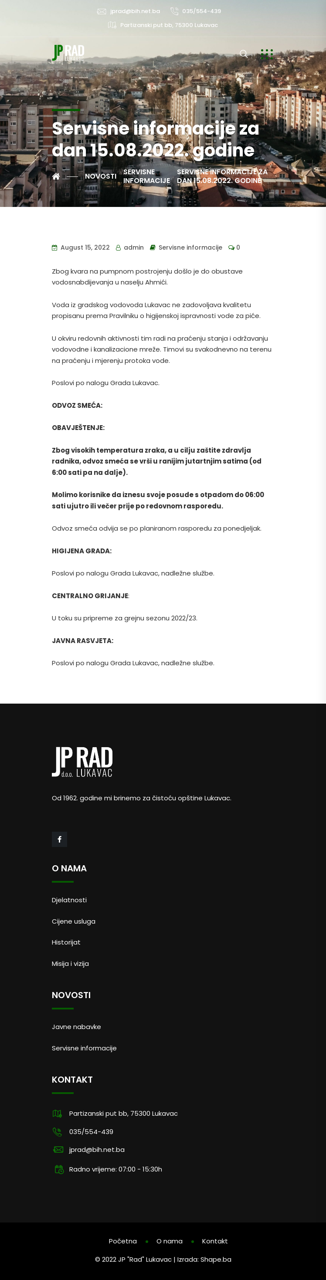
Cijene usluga (73, 921)
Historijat (66, 942)
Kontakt (215, 1241)
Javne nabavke (76, 1026)
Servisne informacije (190, 247)
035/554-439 (201, 11)
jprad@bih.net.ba (135, 11)
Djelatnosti (69, 899)
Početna (123, 1241)
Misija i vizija (70, 963)
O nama (169, 1241)
